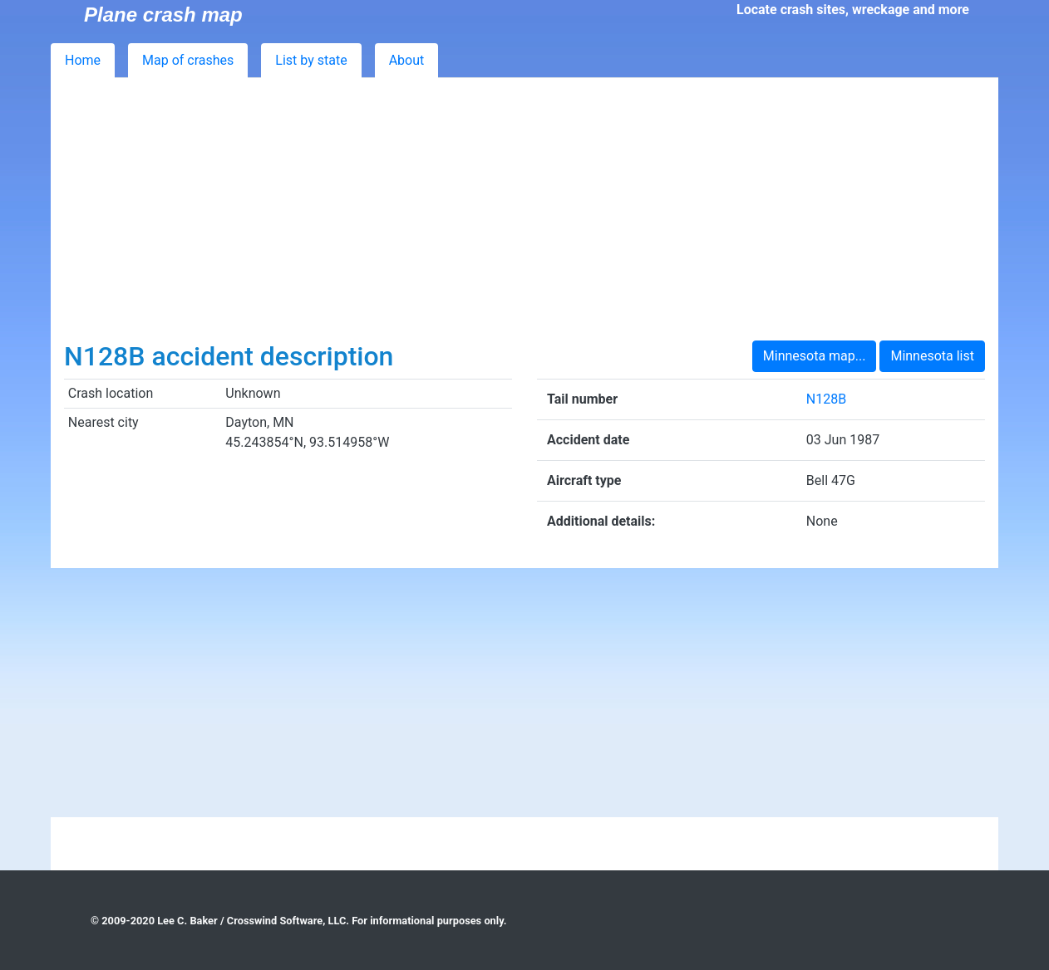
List (311, 60)
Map (188, 60)
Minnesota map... (814, 356)
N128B (826, 399)
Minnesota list (932, 356)
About (407, 60)
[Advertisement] (524, 216)
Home (83, 60)
